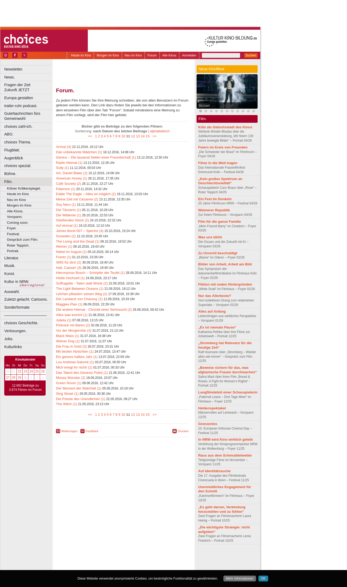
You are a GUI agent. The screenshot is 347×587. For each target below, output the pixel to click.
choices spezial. (17, 166)
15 (148, 136)
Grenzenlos (207, 424)
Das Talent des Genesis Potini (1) (82, 373)
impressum (119, 557)
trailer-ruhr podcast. (20, 106)
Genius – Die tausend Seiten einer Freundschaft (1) (96, 157)
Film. (8, 181)
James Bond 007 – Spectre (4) (79, 231)
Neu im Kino (133, 55)
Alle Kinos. (15, 211)
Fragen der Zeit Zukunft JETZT (28, 87)
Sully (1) (62, 168)
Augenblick (13, 158)
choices (94, 561)
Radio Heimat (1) (69, 163)
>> (153, 136)
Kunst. (9, 273)
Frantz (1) (63, 257)
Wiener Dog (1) (68, 341)
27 (8, 377)
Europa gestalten (18, 98)
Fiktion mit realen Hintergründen (225, 284)
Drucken (183, 431)
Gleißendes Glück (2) (72, 220)
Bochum (82, 566)
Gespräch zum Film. (22, 240)
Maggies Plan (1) (69, 304)
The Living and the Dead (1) (77, 241)
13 (138, 136)
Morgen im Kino (108, 55)
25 (37, 371)
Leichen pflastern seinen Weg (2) (81, 294)
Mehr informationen (239, 578)
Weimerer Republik (214, 210)
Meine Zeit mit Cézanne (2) (77, 199)
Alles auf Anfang (212, 311)
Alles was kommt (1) (72, 315)
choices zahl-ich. (18, 126)
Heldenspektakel (212, 408)
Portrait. (13, 251)
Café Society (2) (68, 184)
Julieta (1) (63, 320)
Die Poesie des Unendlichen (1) (80, 399)
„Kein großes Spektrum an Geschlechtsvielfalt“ (220, 181)
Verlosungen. (15, 331)
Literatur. (11, 258)
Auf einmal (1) (67, 225)
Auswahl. (12, 292)
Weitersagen (69, 431)
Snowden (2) (66, 236)
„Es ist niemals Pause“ (217, 327)
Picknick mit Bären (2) (73, 325)
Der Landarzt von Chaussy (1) (79, 299)
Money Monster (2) (70, 378)
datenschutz (138, 557)
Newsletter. (13, 69)
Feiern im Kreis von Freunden (223, 147)
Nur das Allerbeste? (214, 296)
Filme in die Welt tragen (217, 163)
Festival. (13, 234)
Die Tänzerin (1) (68, 210)
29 (19, 377)
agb (152, 557)
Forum (152, 55)
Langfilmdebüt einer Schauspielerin (228, 392)
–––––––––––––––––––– (25, 315)
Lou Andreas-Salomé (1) (75, 362)
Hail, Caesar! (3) (68, 268)
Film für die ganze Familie (219, 222)
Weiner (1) (64, 246)
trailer (122, 561)
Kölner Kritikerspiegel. (24, 188)
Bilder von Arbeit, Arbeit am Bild (225, 264)
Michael (204, 105)
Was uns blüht (210, 237)
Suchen (250, 55)
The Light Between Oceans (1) (79, 289)
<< (91, 136)
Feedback (92, 431)
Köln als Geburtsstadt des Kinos (225, 127)
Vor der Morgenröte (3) (73, 330)
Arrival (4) (63, 147)
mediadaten (165, 557)
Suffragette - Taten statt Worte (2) (82, 283)
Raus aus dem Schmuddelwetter (225, 455)
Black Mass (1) (67, 336)
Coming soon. (17, 223)
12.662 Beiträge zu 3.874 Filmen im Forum (25, 388)
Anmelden (189, 55)
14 (143, 136)
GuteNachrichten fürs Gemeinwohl (22, 116)
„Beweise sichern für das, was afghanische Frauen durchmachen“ (227, 370)
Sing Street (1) (67, 394)
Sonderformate (16, 307)
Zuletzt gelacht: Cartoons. (26, 299)
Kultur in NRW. (16, 281)
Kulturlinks (13, 347)
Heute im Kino (81, 55)
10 (123, 136)
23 (25, 371)
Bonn (93, 566)
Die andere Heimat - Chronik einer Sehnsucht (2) (94, 310)
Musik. (9, 266)
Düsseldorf (145, 566)
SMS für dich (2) (68, 262)
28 (13, 377)
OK (263, 578)
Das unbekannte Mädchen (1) (79, 152)
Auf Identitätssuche (214, 471)
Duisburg (161, 566)
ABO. (8, 134)
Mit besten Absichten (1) (74, 351)
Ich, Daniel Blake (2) (72, 173)
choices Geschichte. (21, 323)
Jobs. (8, 339)
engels (106, 561)
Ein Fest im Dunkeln (215, 199)
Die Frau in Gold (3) (71, 346)
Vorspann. (15, 217)
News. (9, 77)
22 (19, 371)
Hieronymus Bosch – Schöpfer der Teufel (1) (90, 273)
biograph (79, 561)
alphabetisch (160, 131)
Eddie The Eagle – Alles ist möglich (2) (86, 194)
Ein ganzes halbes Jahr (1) (77, 357)
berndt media (99, 557)
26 (43, 371)
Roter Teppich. (18, 245)
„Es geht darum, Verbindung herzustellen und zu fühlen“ (221, 509)
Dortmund (129, 566)
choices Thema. (17, 142)
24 (31, 371)
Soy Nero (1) (66, 205)
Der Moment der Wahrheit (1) (78, 388)
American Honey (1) (71, 178)
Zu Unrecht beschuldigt (217, 253)
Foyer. (12, 228)
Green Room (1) (68, 383)
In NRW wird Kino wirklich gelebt (225, 439)
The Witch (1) (66, 404)
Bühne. (10, 174)
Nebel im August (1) (71, 252)
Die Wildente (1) (68, 215)
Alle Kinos (169, 55)
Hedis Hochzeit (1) (70, 278)
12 (133, 136)
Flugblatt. (12, 150)
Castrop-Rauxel (109, 566)
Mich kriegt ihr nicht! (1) (74, 367)
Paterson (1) (65, 189)
